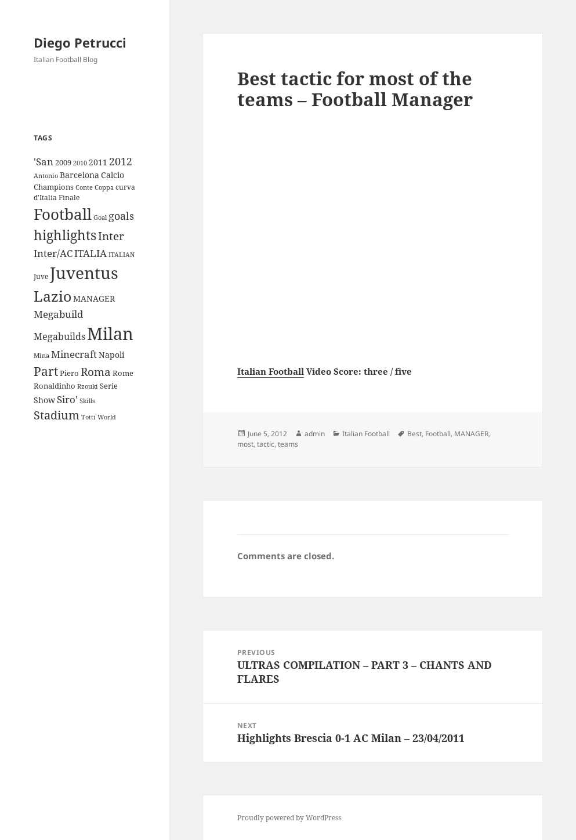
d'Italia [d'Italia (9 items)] (45, 197)
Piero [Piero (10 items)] (69, 373)
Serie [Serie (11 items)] (109, 386)
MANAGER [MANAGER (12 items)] (94, 298)
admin (315, 434)
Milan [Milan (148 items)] (110, 333)
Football (438, 434)
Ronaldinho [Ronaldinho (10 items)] (54, 386)
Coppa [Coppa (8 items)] (104, 187)
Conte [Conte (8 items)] (84, 187)
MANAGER (471, 434)
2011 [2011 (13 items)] (98, 162)
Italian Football (270, 371)
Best (414, 434)
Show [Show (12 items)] (44, 399)
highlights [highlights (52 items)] (65, 235)
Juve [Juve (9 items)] (41, 276)
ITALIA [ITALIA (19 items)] (90, 253)
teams (288, 444)
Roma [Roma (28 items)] (96, 371)
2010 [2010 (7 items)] (80, 163)
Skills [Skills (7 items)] (87, 401)
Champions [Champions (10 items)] (54, 187)
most (245, 444)
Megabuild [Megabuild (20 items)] (58, 314)
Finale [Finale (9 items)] (69, 197)
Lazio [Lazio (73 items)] (52, 296)
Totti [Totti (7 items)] (88, 417)
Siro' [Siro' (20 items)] (67, 399)
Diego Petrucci (80, 42)
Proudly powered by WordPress (289, 818)
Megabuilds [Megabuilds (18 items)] (59, 336)
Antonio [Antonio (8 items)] (46, 175)
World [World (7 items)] (106, 417)
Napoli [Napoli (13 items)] (111, 354)
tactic (265, 444)
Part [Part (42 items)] (46, 371)
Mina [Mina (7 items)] (41, 356)
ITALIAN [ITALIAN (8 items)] (121, 254)
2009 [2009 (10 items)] (63, 162)
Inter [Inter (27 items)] (111, 236)
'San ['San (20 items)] (43, 161)
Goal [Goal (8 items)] (100, 217)
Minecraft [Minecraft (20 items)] (74, 354)
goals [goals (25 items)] (121, 216)
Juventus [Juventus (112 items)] (84, 273)
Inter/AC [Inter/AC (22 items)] (53, 253)
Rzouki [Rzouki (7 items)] (87, 386)
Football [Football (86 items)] (63, 214)
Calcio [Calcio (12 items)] (112, 174)
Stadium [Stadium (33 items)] (56, 415)
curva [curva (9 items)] (125, 187)
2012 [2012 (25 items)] (120, 161)
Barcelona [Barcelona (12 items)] (79, 174)
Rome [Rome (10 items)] (123, 373)
